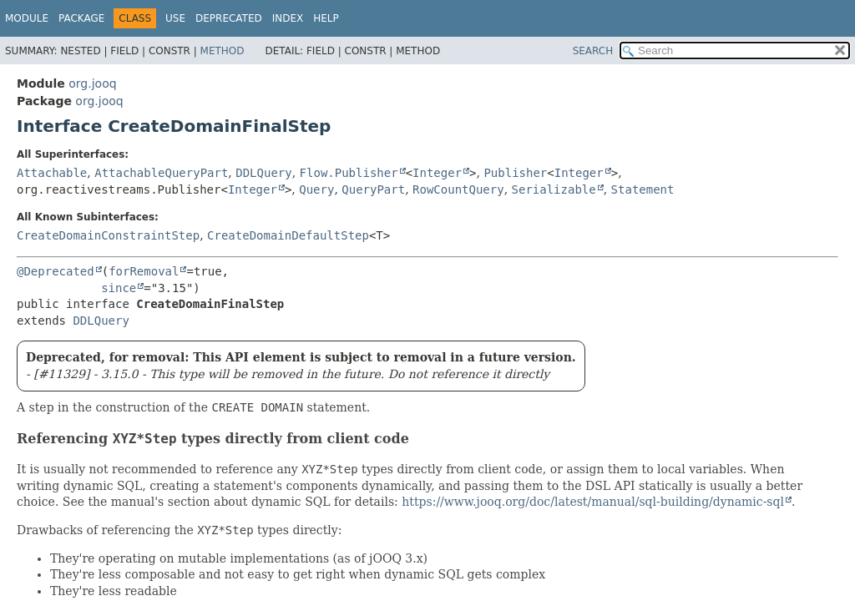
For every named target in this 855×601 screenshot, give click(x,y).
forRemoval (144, 271)
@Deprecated (55, 271)
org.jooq (92, 83)
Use (175, 18)
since (118, 288)
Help (326, 18)
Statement (643, 189)
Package (81, 18)
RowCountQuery (458, 189)
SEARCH (593, 51)
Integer (437, 172)
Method (222, 51)
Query (316, 189)
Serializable (554, 189)
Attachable (52, 172)
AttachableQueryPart (161, 172)
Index (288, 18)
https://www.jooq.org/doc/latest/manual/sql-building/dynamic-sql (593, 501)
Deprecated (228, 18)
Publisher (515, 172)
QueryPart (373, 189)
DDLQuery (263, 172)
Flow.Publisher (349, 172)
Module (26, 18)
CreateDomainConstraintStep (108, 235)
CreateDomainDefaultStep (288, 235)
